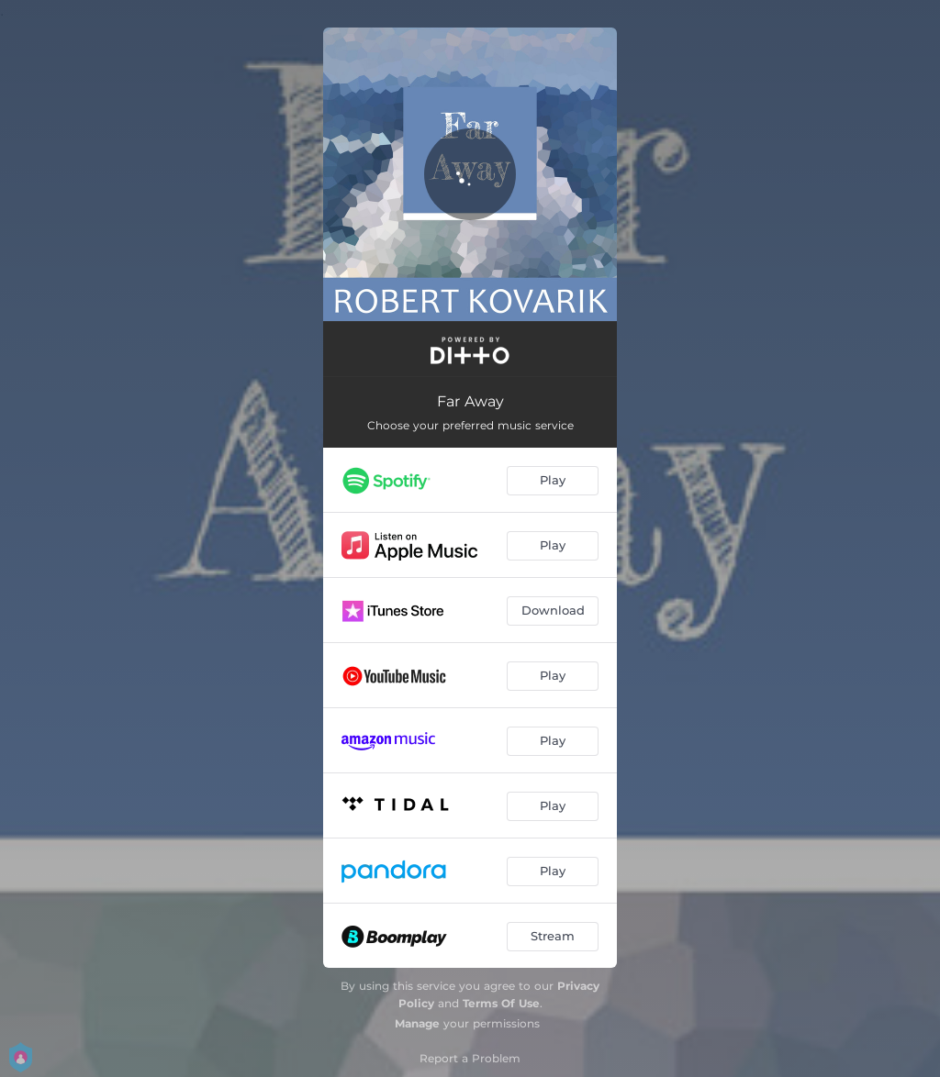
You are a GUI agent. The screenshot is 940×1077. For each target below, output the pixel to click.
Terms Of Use (501, 1003)
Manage (417, 1023)
